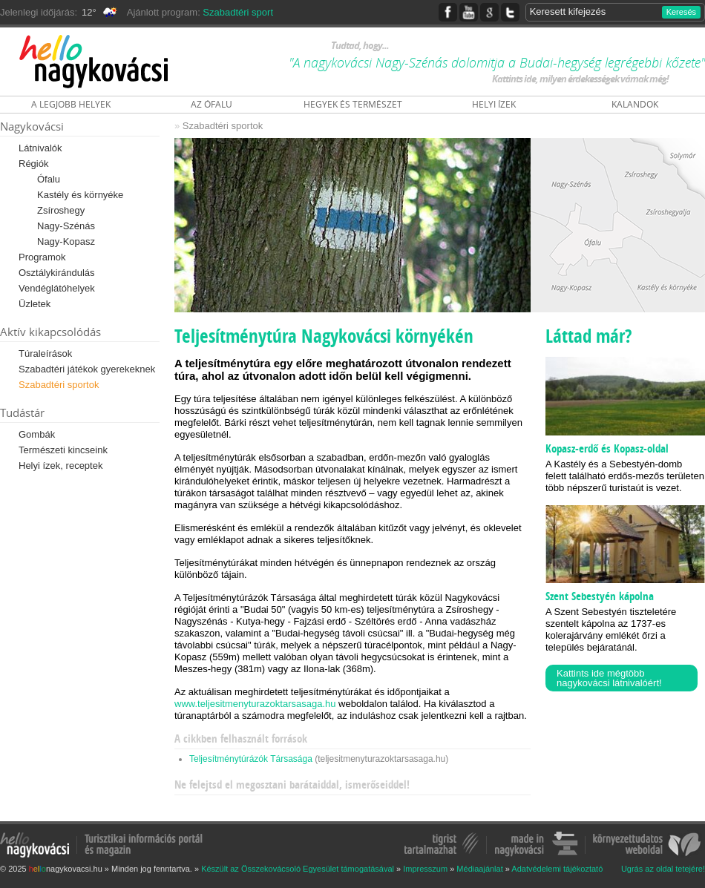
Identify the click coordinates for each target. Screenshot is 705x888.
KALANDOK (634, 104)
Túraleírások (45, 353)
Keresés (681, 11)
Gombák (37, 434)
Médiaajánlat (479, 868)
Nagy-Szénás (66, 225)
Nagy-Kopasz (66, 241)
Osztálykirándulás (57, 272)
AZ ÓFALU (211, 104)
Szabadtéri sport (238, 12)
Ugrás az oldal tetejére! (663, 869)
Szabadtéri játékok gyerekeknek (87, 369)
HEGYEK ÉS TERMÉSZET (353, 104)
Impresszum (425, 868)
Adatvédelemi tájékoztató (557, 868)
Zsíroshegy (61, 210)
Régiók (33, 163)
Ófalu (48, 179)
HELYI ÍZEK (494, 104)
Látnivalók (40, 148)
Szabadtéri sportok (59, 384)
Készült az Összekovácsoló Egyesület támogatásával (297, 868)
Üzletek (34, 303)
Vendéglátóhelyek (57, 288)
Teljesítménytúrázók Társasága (250, 759)
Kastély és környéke (80, 194)
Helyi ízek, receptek (60, 465)
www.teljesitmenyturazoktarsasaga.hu (255, 703)
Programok (42, 257)
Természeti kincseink (63, 449)
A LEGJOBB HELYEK (71, 104)
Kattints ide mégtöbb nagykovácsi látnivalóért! (609, 678)
